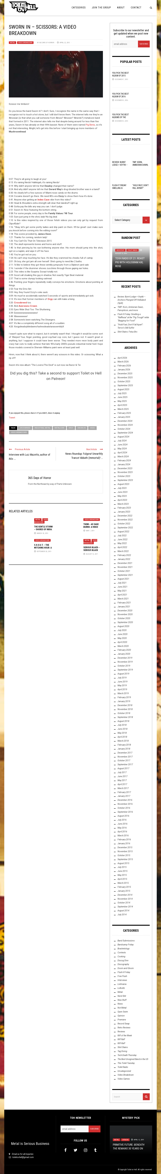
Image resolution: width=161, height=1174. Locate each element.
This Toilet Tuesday (126, 1063)
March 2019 (123, 693)
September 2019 (125, 670)
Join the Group (101, 7)
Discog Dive (123, 960)
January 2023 (124, 512)
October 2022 (124, 523)
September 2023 (125, 480)
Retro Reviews (124, 1027)
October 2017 (124, 760)
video (92, 428)
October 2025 (124, 381)
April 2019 (122, 689)
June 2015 (122, 871)
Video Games (124, 1079)
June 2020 (122, 634)
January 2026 (124, 369)
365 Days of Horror (46, 43)
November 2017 (125, 756)
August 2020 (123, 626)
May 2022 (122, 543)
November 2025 (125, 377)
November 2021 (125, 567)
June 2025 (122, 397)
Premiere (122, 1019)
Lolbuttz (121, 988)
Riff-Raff (121, 1043)
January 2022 (124, 559)
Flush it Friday (124, 972)
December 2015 (125, 847)
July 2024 (122, 440)
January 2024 (124, 464)
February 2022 (124, 555)
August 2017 (123, 768)
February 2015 (124, 887)
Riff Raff (121, 1039)
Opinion (121, 1015)
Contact (136, 7)
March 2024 (123, 456)
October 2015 (124, 855)
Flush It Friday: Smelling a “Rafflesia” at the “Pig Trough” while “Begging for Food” (133, 317)
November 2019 (125, 662)
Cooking (121, 956)
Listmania (122, 984)
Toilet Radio (132, 250)
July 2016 (122, 820)
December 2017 (125, 753)
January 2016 (124, 843)
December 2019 (125, 658)
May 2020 (122, 638)
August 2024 (123, 436)
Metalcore (59, 428)
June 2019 (122, 681)
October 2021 (124, 571)
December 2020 (125, 610)
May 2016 (122, 828)
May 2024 (122, 448)
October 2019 (124, 666)
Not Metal (122, 1008)
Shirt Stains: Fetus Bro (127, 332)
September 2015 (125, 859)
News (120, 1004)
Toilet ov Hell (132, 1170)
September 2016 (125, 812)
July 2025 (122, 393)
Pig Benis (90, 124)
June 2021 (122, 587)
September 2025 (125, 385)
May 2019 (122, 685)
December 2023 (125, 468)
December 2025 (125, 373)
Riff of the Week (125, 1035)
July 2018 (122, 725)
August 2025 (123, 389)
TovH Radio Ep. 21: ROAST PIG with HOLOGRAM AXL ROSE (130, 262)
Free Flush (122, 976)
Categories (79, 7)
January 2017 (124, 796)
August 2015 (123, 863)
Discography (123, 964)
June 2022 (122, 539)
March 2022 (123, 551)
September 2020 (125, 622)
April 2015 (122, 879)
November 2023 (125, 472)
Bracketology (123, 948)
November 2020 (125, 614)
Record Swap (124, 1023)
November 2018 (125, 709)
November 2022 (125, 519)
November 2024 (125, 425)
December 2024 (125, 421)
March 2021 (123, 598)
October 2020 (124, 618)
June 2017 (122, 776)
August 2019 (123, 673)
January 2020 (124, 654)
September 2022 (125, 527)
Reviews (121, 1031)
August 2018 (123, 721)
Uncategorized (124, 1071)
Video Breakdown (25, 43)
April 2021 (122, 594)
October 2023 (124, 476)
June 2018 (122, 729)
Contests (122, 952)
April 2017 (122, 784)
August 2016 (123, 816)
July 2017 (122, 772)
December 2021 (125, 563)
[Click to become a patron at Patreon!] (56, 395)
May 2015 (122, 875)
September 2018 (125, 717)
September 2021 (125, 575)
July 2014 (122, 914)
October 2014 (124, 902)
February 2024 (124, 460)
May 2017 (122, 780)
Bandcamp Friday (126, 944)
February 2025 (124, 413)
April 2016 (122, 831)
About (121, 7)
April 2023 (122, 500)
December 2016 (125, 800)
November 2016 (125, 804)
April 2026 (122, 358)
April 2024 (122, 452)
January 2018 (124, 749)
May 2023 (122, 496)
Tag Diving (122, 1051)
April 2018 (122, 737)
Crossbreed (20, 302)
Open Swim (123, 1011)
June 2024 (122, 444)
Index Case (44, 199)
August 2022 (123, 531)
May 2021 (122, 591)
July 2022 (122, 535)
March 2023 (123, 504)
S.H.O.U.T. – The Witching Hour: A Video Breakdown (43, 548)
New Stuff (120, 250)
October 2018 (124, 713)
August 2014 (123, 910)
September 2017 (125, 764)
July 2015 (122, 867)
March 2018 (123, 741)
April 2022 (122, 547)
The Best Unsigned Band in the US (133, 1059)
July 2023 (122, 488)
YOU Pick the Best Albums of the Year (120, 117)
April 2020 (122, 642)
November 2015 (125, 851)
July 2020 (122, 630)
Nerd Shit (122, 996)
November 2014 (125, 899)
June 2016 (122, 824)
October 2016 (124, 808)
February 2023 (124, 508)
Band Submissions (126, 940)
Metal (12, 43)
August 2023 (123, 484)
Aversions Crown (28, 306)
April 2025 (122, 405)
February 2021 (124, 602)
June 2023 (122, 492)
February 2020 (124, 650)
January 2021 (124, 606)
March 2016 (123, 835)
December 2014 (125, 895)
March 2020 (123, 646)
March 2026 (123, 361)
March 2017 (123, 788)
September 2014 (125, 906)
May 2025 (122, 401)
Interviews (122, 980)
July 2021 (122, 583)
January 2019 (124, 701)
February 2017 (124, 792)
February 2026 (124, 365)
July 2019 (122, 677)
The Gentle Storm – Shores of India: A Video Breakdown (43, 529)
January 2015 (124, 891)
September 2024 (125, 432)
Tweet (12, 417)
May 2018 (122, 733)
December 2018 (125, 705)
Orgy (50, 299)
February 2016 (124, 839)
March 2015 (123, 883)
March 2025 (123, 409)
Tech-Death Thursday (127, 1055)
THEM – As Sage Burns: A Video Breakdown (91, 527)
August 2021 (123, 579)
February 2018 (124, 745)
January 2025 (124, 417)
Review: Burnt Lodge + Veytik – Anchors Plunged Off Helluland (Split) (132, 299)
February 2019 (124, 697)
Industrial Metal (42, 428)
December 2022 (125, 515)
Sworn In (81, 428)
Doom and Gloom (126, 968)
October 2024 (124, 429)
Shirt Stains (123, 1047)
